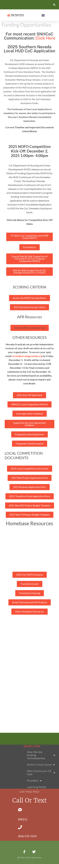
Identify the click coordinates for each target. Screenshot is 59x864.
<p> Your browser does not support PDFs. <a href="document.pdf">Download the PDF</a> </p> (29, 676)
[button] (54, 4)
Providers (34, 780)
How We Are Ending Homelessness (41, 755)
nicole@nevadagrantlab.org (27, 356)
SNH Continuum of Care (41, 773)
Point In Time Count (41, 764)
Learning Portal (36, 787)
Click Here (45, 38)
